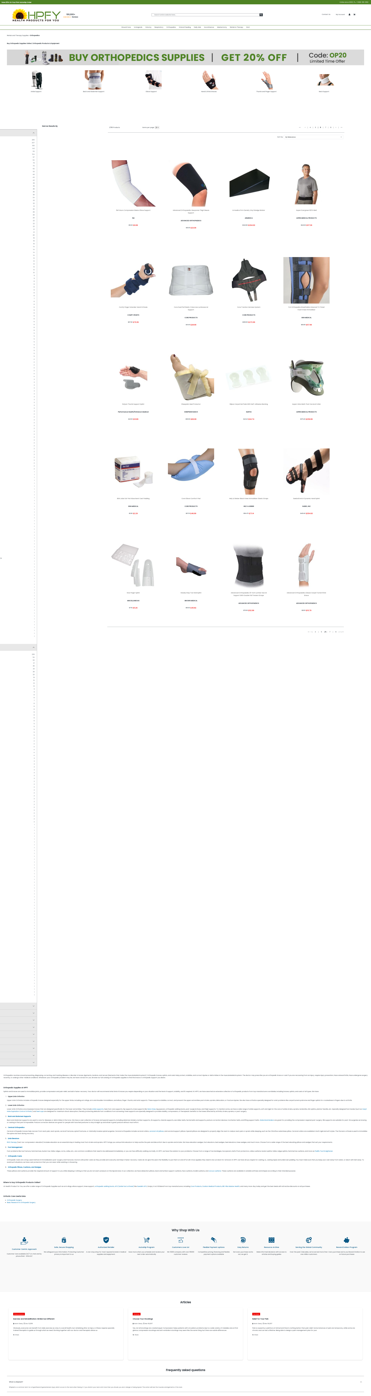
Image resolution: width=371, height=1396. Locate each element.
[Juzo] (10, 727)
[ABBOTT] (10, 471)
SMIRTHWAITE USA (20, 356)
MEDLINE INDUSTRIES (21, 154)
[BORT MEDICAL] (10, 197)
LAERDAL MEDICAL (20, 549)
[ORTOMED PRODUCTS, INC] (10, 584)
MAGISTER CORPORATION (23, 555)
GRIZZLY (16, 431)
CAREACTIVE (18, 422)
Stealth (16, 718)
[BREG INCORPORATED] (10, 145)
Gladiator (16, 741)
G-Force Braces (19, 287)
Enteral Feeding (185, 27)
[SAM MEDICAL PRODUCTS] (10, 604)
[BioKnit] (10, 782)
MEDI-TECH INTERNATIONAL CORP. (26, 443)
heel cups (40, 1113)
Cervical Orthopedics (16, 1129)
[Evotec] (10, 868)
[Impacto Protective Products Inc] (10, 532)
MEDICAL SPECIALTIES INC (22, 573)
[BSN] (10, 359)
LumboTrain (17, 920)
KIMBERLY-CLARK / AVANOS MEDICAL (27, 544)
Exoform (16, 796)
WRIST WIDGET (18, 633)
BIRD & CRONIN (18, 420)
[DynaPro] (10, 793)
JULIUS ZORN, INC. (19, 319)
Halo (15, 889)
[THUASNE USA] (10, 269)
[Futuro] (10, 874)
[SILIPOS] (10, 235)
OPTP (15, 186)
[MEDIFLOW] (10, 440)
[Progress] (10, 712)
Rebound (16, 689)
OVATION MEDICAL (20, 206)
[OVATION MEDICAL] (10, 206)
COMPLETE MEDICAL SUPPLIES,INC (25, 284)
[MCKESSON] (10, 174)
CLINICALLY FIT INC (20, 509)
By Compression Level (17, 1028)
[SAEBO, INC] (10, 601)
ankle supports (97, 1110)
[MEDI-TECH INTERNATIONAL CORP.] (10, 443)
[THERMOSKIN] (10, 243)
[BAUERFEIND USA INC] (10, 301)
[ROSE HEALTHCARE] (10, 405)
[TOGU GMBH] (10, 627)
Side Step (16, 952)
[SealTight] (10, 715)
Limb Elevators (13, 1140)
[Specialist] (10, 733)
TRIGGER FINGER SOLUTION (23, 975)
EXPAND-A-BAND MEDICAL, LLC (25, 428)
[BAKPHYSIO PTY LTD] (10, 494)
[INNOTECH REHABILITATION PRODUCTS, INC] (10, 538)
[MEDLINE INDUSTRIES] (10, 154)
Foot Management (15, 1148)
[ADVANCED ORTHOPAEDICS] (10, 157)
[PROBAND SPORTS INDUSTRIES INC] (10, 590)
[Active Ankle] (10, 831)
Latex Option (14, 1042)
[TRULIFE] (10, 191)
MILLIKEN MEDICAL (20, 397)
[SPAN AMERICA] (10, 616)
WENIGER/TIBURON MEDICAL (24, 330)
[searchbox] (207, 14)
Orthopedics (171, 27)
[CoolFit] (10, 860)
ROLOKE (16, 596)
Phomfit (16, 808)
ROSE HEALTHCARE (20, 405)
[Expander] (10, 799)
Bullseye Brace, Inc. (20, 503)
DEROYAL (16, 183)
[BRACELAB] (10, 212)
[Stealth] (10, 718)
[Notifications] (349, 14)
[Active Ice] (10, 834)
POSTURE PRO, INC (20, 399)
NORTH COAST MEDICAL (22, 163)
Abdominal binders (267, 1121)
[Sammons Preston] (10, 666)
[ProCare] (10, 658)
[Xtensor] (10, 995)
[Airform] (10, 839)
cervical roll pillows (156, 1132)
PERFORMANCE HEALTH (22, 353)
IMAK (15, 724)
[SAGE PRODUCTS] (10, 408)
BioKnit (15, 782)
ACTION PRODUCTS (20, 474)
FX (14, 877)
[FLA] (10, 672)
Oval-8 (16, 926)
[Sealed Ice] (10, 949)
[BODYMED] (10, 304)
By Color (12, 1057)
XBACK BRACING (19, 469)
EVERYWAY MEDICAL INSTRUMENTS (26, 368)
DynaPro (16, 793)
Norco (15, 687)
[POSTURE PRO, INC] (10, 399)
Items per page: (148, 127)
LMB (14, 707)
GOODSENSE (18, 526)
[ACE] (10, 825)
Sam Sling (16, 946)
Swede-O (16, 681)
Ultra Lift (16, 822)
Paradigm (17, 929)
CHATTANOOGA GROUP (22, 264)
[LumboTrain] (10, 920)
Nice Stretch (18, 730)
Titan (15, 756)
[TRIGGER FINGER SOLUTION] (10, 975)
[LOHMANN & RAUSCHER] (10, 298)
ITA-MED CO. (18, 194)
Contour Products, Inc (21, 275)
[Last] (341, 127)
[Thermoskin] (10, 692)
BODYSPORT (17, 218)
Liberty (15, 695)
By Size (12, 1049)
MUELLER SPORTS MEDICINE (23, 249)
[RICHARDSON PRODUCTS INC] (10, 593)
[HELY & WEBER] (10, 168)
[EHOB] (10, 425)
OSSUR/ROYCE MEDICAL (22, 151)
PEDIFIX (16, 272)
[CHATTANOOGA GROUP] (10, 264)
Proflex (16, 710)
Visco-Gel (17, 981)
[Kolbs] (10, 914)
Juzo (15, 727)
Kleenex (16, 909)
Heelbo (16, 894)
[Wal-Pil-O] (10, 989)
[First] (300, 127)
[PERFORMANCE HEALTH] (10, 353)
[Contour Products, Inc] (10, 275)
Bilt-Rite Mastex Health (231, 1187)
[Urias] (10, 978)
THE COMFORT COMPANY (22, 619)
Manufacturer (14, 133)
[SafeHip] (10, 747)
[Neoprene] (10, 805)
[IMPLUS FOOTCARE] (10, 535)
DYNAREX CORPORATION (22, 310)
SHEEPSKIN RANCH (20, 607)
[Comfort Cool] (10, 684)
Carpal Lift (17, 854)
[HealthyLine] (10, 434)
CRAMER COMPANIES (21, 339)
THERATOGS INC (19, 463)
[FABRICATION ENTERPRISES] (10, 316)
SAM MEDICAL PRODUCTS (22, 604)
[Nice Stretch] (10, 730)
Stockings (137, 1315)
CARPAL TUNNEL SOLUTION (23, 506)
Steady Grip (17, 819)
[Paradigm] (10, 929)
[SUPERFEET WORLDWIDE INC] (10, 226)
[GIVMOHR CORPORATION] (10, 523)
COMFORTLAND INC (20, 203)
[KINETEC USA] (10, 393)
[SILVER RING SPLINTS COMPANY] (10, 610)
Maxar (15, 678)
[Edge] (10, 738)
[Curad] (10, 790)
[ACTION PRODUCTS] (10, 474)
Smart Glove (18, 958)
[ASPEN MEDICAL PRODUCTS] (10, 209)
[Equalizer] (10, 865)
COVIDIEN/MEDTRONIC (21, 362)
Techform (17, 779)
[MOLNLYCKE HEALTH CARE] (10, 581)
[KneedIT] (10, 912)
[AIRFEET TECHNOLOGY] (10, 480)
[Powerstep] (10, 701)
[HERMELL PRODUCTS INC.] (10, 220)
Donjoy (15, 661)
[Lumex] (10, 744)
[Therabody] (10, 457)
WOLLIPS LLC (17, 466)
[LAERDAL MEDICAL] (10, 549)
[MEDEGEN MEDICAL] (10, 567)
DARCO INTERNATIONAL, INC (23, 307)
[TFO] (10, 969)
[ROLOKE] (10, 595)
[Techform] (10, 779)
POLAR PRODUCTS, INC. (21, 587)
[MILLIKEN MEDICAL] (10, 396)
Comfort (16, 785)
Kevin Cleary (18, 1325)
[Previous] (305, 127)
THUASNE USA (18, 270)
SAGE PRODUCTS (19, 408)
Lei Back (16, 917)
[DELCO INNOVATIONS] (10, 388)
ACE (14, 825)
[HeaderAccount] (340, 14)
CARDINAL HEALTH (20, 333)
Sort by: (280, 137)
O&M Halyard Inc (19, 446)
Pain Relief (256, 1315)
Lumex (15, 744)
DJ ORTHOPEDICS (20, 515)
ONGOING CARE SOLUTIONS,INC (25, 232)
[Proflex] (10, 710)
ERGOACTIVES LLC (20, 365)
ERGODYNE (17, 313)
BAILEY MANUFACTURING (22, 492)
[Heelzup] (10, 900)
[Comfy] (10, 787)
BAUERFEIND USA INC (21, 301)
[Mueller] (10, 773)
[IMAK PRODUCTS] (10, 529)
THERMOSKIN (18, 244)
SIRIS (15, 955)
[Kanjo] (10, 764)
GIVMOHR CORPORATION (22, 524)
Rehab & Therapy (236, 27)
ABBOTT (16, 472)
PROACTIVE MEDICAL (21, 327)
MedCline (16, 564)
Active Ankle (18, 831)
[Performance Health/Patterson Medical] (10, 139)
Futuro (15, 874)
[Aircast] (10, 675)
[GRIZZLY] (10, 431)
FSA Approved (14, 1035)
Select (15, 750)
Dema (15, 863)
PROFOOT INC (18, 278)
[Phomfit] (10, 808)
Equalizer (16, 866)
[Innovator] (10, 802)
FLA (14, 672)
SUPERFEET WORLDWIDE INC (23, 226)
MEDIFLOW (17, 440)
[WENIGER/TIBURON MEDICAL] (10, 330)
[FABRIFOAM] (10, 342)
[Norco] (10, 686)
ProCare (16, 658)
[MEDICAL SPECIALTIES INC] (10, 572)
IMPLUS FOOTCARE (20, 535)
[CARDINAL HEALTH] (10, 333)
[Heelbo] (10, 894)
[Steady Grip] (10, 819)
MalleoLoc (17, 923)
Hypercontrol (18, 903)
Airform (16, 840)
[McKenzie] (10, 770)
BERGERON (17, 414)
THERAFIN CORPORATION (22, 622)
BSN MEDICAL (18, 160)
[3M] (10, 246)
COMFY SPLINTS (19, 189)
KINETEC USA (18, 394)
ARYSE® (16, 200)
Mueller (16, 773)
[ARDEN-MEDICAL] (10, 486)
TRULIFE (16, 192)
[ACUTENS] (10, 382)
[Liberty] (10, 695)
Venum (16, 698)
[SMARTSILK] (10, 454)
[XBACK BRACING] (10, 469)
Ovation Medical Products (212, 1187)
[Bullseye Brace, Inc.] (10, 503)
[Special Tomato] (10, 816)
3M (14, 246)
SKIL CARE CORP (19, 171)
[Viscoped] (10, 984)
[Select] (10, 750)
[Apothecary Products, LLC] (10, 483)
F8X (14, 871)
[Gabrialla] (10, 761)
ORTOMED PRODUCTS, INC (23, 584)
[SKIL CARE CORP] (10, 171)
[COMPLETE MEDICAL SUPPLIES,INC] (10, 284)
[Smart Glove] (10, 958)
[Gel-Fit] (10, 880)
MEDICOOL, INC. (19, 575)
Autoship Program (146, 1248)
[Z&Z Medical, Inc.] (10, 255)
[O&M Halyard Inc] (10, 445)
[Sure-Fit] (10, 966)
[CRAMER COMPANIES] (10, 339)
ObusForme (17, 295)
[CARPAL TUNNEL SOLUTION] (10, 506)
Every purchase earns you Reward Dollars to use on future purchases (347, 1255)
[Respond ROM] (10, 943)
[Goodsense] (10, 883)
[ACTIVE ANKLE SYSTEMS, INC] (10, 379)
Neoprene (17, 805)
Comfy (15, 788)
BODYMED (17, 304)
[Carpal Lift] (10, 854)
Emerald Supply (19, 391)
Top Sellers (13, 1021)
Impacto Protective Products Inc (25, 532)
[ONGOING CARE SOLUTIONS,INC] (10, 232)
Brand (11, 648)
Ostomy (148, 27)
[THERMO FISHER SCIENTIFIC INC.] (10, 624)
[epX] (10, 759)
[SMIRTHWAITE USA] (10, 356)
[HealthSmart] (10, 891)
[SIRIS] (10, 955)
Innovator (17, 802)
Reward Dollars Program (346, 1248)
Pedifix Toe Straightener (324, 1152)
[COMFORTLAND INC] (10, 203)
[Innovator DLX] (10, 906)
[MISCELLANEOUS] (10, 177)
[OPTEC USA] (10, 180)
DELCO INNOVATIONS (21, 388)
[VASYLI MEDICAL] (10, 240)
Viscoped (16, 984)
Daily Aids (197, 27)
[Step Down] (10, 964)
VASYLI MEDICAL (19, 241)
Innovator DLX (18, 906)
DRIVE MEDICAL (19, 229)
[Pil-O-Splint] (10, 932)
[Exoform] (10, 796)
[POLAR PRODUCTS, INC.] (10, 587)
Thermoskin (17, 692)
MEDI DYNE (17, 321)
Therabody (17, 457)
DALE (15, 385)
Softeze (16, 961)
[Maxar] (10, 678)
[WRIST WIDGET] (10, 633)
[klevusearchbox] (261, 14)
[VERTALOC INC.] (10, 252)
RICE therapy (12, 1143)
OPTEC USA (17, 180)
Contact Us (326, 14)
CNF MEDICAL (18, 512)
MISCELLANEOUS (19, 177)
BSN (14, 359)
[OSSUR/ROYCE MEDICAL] (10, 151)
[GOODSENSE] (10, 526)
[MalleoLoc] (10, 923)
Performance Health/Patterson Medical (28, 140)
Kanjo (15, 765)
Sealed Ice (17, 949)
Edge (15, 739)
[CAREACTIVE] (10, 422)
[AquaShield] (10, 842)
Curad (15, 790)
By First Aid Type (15, 1007)
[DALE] (10, 385)
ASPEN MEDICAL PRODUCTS (23, 209)
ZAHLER (16, 636)
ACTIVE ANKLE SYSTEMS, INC (23, 379)
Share (16, 1336)
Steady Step (17, 753)
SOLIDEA (16, 613)
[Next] (336, 127)
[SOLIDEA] (10, 613)
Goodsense (17, 883)
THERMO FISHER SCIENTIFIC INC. (25, 625)
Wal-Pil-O (17, 990)
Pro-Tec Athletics (20, 402)
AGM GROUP (18, 477)
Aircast (16, 675)
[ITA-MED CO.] (10, 194)
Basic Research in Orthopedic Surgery (21, 1204)
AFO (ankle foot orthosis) (124, 1187)
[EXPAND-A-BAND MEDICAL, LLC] (10, 428)
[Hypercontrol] (10, 903)
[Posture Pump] (10, 935)
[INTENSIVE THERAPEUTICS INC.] (10, 541)
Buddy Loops (18, 848)
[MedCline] (10, 564)
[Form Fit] (10, 669)
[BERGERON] (10, 414)
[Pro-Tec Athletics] (10, 402)
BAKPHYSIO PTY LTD (20, 495)
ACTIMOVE (17, 663)
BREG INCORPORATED (21, 145)
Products (114, 127)
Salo (14, 811)
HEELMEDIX (17, 897)
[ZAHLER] (10, 636)
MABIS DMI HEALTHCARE (22, 223)
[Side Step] (10, 952)
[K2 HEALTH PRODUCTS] (10, 437)
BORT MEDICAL (18, 197)
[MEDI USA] (10, 292)
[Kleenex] (10, 909)
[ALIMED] (10, 261)
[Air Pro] (10, 837)
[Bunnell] (10, 704)
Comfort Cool (18, 684)
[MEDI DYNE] (10, 321)
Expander (16, 799)
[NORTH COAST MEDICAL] (10, 163)
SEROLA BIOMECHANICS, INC (23, 411)
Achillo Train (17, 828)
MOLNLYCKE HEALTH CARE (23, 581)
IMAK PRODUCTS (19, 529)
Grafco (16, 886)
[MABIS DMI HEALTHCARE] (10, 223)
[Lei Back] (10, 917)
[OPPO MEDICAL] (10, 347)
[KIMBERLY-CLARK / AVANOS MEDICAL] (10, 544)
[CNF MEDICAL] (10, 512)
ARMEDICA (17, 489)
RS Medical (17, 599)
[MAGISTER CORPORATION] (10, 555)
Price (11, 1064)
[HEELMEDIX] (10, 897)
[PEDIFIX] (10, 272)
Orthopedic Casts (15, 1157)
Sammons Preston (20, 666)
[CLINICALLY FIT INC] (10, 509)
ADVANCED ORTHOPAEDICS (23, 157)
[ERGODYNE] (10, 313)
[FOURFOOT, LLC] (10, 520)
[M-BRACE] (10, 290)
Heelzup (16, 900)
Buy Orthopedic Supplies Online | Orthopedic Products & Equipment (33, 43)
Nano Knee (151, 1110)
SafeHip (16, 747)
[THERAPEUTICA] (10, 460)
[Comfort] (10, 785)
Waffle (15, 987)
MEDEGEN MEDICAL (20, 567)
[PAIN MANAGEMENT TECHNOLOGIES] (10, 350)
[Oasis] (10, 776)
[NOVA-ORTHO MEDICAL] (10, 370)
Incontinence (209, 27)
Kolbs (15, 915)
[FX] (10, 877)
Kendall (16, 767)
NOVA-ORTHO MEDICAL (22, 371)
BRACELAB (17, 212)
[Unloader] (10, 735)
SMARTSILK (17, 454)
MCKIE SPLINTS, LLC (20, 561)
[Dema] (10, 862)
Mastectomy (222, 27)
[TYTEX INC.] (10, 376)
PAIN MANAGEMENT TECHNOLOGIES (26, 350)
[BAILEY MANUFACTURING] (10, 492)
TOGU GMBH (18, 627)
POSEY (15, 373)
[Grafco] (10, 886)
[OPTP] (10, 186)
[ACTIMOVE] (10, 663)
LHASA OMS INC (19, 552)
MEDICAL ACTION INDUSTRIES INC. (25, 570)
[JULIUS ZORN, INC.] (10, 318)
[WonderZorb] (10, 992)
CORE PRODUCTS (19, 148)
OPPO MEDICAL (19, 347)
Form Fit (16, 669)
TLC (14, 972)
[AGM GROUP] (10, 477)
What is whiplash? (16, 1383)
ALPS (15, 281)
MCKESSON (17, 174)
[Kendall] (10, 767)
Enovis (15, 143)
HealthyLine (17, 434)
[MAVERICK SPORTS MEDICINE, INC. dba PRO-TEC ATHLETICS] (10, 558)
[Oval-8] (10, 926)
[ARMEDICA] (10, 489)
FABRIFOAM (17, 342)
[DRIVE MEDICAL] (10, 229)
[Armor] (10, 845)
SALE (248, 27)
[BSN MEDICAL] (10, 160)
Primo (15, 941)
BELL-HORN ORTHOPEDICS (23, 500)
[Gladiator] (10, 741)
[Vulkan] (10, 721)
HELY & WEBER (18, 169)
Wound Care (126, 27)
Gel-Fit (16, 880)
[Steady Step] (10, 753)
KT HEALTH (17, 547)
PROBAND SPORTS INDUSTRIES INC (26, 590)
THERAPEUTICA (19, 460)
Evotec (16, 868)
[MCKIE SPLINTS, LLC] (10, 561)
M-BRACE (16, 290)
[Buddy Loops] (10, 848)
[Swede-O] (10, 681)
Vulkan (15, 721)
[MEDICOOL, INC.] (10, 575)
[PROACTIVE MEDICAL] (10, 327)
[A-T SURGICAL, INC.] (10, 165)
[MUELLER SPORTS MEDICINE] (10, 249)
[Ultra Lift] (10, 822)
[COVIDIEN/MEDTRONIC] (10, 362)
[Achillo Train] (10, 828)
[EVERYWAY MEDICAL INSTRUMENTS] (10, 367)
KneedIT (16, 912)
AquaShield (17, 842)
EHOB (15, 425)
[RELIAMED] (10, 448)
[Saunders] (10, 813)
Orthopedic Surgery (14, 1201)
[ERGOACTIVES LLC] (10, 365)
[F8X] (10, 871)
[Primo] (10, 940)
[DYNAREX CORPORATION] (10, 310)
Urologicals (138, 27)
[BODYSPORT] (10, 217)
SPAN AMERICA (18, 616)
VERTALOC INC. (18, 252)
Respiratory (158, 27)
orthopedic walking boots (104, 1187)
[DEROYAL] (10, 183)
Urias (15, 978)
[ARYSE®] (10, 200)
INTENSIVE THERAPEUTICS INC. (24, 541)
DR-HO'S (16, 518)
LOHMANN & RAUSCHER (22, 298)
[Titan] (10, 756)
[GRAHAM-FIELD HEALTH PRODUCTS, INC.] (10, 238)
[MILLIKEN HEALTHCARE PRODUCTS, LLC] (10, 578)
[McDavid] (10, 344)
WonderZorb (18, 993)
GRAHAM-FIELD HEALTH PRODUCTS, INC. (28, 238)
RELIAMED (17, 448)
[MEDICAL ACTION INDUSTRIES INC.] (10, 570)
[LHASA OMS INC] (10, 552)
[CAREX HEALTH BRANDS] (10, 336)
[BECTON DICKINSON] (10, 497)
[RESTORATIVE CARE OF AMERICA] (10, 451)
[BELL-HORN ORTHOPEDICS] (10, 500)
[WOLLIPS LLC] (10, 466)
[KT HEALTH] (10, 546)
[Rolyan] (10, 655)
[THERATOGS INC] (10, 463)
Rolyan (15, 655)
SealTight (16, 715)
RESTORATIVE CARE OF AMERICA (25, 451)
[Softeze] (10, 961)
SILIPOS (16, 235)
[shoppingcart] (354, 14)
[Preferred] (10, 938)
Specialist (16, 733)
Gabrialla (16, 762)
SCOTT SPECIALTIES (20, 267)
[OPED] (10, 324)
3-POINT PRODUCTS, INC (22, 258)
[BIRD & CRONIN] (10, 419)
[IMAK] (10, 724)
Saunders (16, 814)
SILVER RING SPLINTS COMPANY (24, 610)
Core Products (196, 1187)
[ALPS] (10, 281)
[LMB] (10, 707)
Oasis (15, 776)
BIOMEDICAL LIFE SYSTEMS (23, 417)
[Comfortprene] (10, 857)
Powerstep (17, 701)
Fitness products (19, 1315)
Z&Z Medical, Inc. (19, 255)
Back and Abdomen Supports (19, 1118)
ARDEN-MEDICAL (19, 486)
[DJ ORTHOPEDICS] (10, 515)
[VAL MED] (10, 630)
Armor (15, 845)
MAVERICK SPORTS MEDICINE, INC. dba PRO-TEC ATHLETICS (35, 558)
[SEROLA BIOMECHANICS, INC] (10, 411)
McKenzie (16, 770)
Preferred (17, 938)
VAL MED (16, 630)
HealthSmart (18, 892)
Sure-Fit (16, 967)
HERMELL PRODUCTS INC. (22, 220)
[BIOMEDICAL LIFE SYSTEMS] (10, 417)
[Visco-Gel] (10, 981)
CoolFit (16, 860)
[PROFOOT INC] (10, 278)
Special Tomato (19, 816)
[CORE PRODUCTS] (10, 148)
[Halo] (10, 888)
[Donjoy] (10, 660)
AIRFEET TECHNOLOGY (21, 480)
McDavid (16, 345)
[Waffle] (10, 987)
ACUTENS (16, 382)
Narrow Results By (50, 126)
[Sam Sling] (10, 946)
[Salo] (10, 811)
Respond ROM (18, 943)
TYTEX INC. (17, 376)
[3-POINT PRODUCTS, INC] (10, 258)
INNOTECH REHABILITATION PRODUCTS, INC (29, 538)
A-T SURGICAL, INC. (20, 166)
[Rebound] (10, 689)
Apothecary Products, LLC (23, 483)
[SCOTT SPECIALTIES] (10, 266)
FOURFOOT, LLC (19, 521)
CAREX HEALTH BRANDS (22, 336)
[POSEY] (10, 373)
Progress (16, 713)
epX (14, 759)
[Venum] (10, 698)
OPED (15, 324)
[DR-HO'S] (10, 518)
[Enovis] (10, 142)
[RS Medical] (10, 598)
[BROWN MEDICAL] (10, 215)
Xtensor (16, 995)
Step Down (17, 964)
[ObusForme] (10, 295)
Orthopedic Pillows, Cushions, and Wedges (24, 1168)
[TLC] (10, 972)
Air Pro (15, 837)
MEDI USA (16, 293)
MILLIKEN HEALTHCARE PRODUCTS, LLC (27, 578)
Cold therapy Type (16, 1014)
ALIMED (16, 261)
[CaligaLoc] (10, 851)
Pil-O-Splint (17, 932)
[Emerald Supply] (10, 391)
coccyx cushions (215, 1172)
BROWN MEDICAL (19, 215)
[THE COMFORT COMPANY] (10, 619)
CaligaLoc (17, 851)
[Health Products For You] (36, 14)
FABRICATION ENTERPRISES (23, 316)
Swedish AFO (142, 1187)
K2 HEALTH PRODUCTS (21, 437)
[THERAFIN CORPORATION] (10, 621)
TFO (14, 969)
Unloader (16, 736)
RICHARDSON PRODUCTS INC (24, 593)
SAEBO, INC (17, 601)
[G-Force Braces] (10, 287)
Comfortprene (18, 857)
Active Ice (17, 834)
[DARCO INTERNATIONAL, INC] (10, 307)
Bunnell (16, 704)
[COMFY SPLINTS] (10, 189)
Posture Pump (18, 935)
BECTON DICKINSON (20, 498)
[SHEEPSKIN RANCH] (10, 607)
